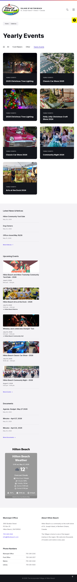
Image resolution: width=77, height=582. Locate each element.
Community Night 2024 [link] (53, 155)
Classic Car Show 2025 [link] (53, 81)
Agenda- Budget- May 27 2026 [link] (15, 409)
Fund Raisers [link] (17, 47)
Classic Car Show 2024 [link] (16, 155)
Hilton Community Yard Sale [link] (14, 216)
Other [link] (28, 47)
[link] (74, 20)
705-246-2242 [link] (8, 534)
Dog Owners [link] (8, 226)
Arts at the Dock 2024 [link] (16, 190)
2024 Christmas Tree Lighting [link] (19, 117)
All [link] (8, 47)
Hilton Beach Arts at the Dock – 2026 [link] (17, 302)
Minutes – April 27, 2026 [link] (12, 419)
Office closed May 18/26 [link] (12, 235)
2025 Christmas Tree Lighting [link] (19, 81)
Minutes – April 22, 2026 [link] (12, 428)
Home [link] (7, 23)
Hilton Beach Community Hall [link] (14, 336)
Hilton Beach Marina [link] (11, 309)
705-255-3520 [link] (30, 565)
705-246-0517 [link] (30, 557)
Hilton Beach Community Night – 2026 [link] (18, 380)
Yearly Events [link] (39, 47)
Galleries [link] (13, 23)
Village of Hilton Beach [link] (31, 8)
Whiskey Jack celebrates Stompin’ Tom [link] (18, 329)
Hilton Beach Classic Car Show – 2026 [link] (18, 355)
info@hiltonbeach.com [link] (10, 537)
